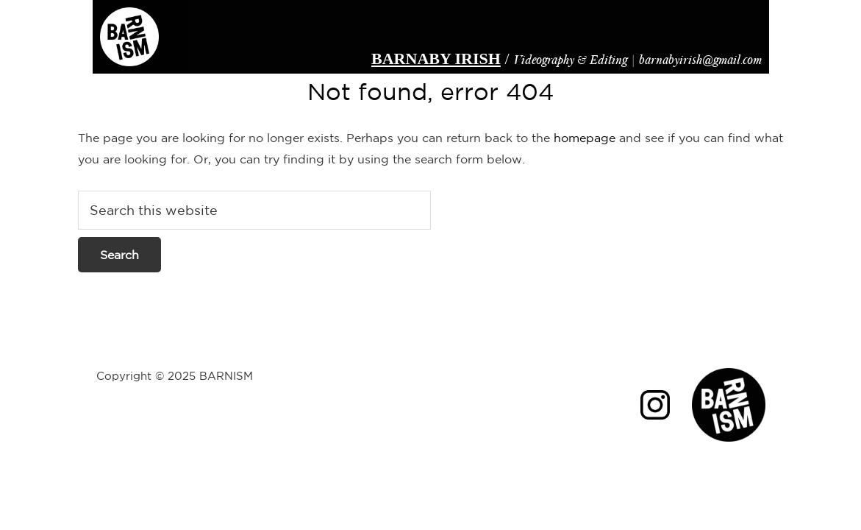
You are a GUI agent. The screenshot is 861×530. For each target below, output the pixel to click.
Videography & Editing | (564, 58)
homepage (584, 137)
